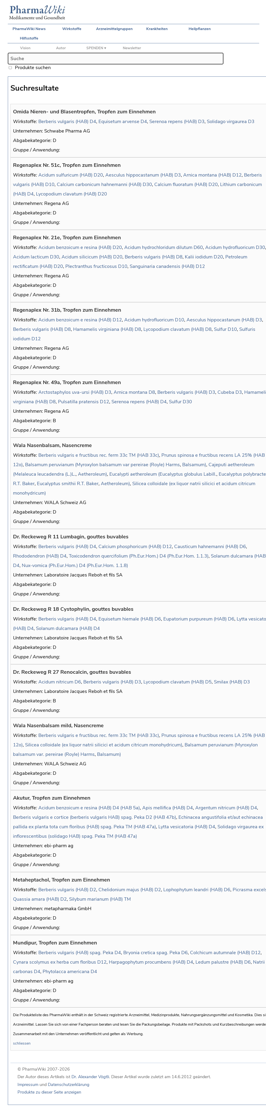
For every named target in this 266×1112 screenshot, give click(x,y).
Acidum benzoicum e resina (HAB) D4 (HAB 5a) (89, 808)
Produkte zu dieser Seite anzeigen (49, 1092)
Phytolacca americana (66, 971)
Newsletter (132, 48)
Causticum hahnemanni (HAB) (206, 546)
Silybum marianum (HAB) (96, 899)
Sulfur (220, 329)
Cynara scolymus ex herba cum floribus (54, 962)
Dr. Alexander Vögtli (90, 1077)
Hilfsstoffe (29, 38)
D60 (198, 247)
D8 (179, 257)
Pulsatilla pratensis (78, 402)
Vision (25, 48)
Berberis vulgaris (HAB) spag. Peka (75, 952)
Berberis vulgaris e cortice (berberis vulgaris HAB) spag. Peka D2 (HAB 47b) (94, 817)
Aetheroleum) (92, 474)
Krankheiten (157, 28)
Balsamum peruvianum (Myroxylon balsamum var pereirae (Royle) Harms (102, 464)
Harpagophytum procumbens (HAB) (147, 962)
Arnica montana (130, 392)
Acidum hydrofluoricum (230, 247)
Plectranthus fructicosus (91, 266)
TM (127, 899)
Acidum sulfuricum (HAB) (65, 175)
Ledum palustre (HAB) (219, 962)
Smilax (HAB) (228, 682)
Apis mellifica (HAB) (163, 808)
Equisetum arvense (118, 121)
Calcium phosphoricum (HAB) (129, 546)
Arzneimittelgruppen (114, 28)
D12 (237, 175)
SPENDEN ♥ (96, 48)
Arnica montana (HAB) (207, 175)
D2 (93, 889)
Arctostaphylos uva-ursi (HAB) (71, 392)
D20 (98, 175)
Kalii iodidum (199, 257)
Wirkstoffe (71, 28)
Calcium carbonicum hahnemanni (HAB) (99, 184)
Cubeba (225, 392)
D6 (242, 546)
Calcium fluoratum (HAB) (180, 184)
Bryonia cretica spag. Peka (151, 952)
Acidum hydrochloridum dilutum (158, 247)
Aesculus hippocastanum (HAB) (139, 175)
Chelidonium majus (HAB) (125, 889)
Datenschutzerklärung (68, 1084)
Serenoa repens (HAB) (173, 121)
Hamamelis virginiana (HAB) (103, 329)
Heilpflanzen (200, 28)
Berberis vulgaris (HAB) (63, 121)
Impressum (28, 1084)
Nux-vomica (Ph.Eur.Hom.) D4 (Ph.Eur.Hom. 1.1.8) (75, 565)
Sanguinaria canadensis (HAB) (162, 266)
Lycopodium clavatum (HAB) (66, 194)
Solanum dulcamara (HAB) (64, 628)
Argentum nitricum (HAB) (222, 808)
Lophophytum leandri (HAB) (193, 889)
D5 (208, 682)
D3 (201, 121)
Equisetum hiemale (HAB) (125, 619)
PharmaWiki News (29, 28)
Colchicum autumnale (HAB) (220, 952)
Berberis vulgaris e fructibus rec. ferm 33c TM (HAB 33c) (98, 455)
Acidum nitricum (55, 682)
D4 (93, 121)
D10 (49, 184)
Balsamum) (194, 464)
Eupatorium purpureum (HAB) (195, 619)
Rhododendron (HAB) (36, 556)
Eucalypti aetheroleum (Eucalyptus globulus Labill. (162, 474)
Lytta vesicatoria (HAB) (183, 827)
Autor (61, 48)
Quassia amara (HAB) (36, 899)
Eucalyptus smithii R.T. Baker (67, 483)
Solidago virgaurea (227, 121)
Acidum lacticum (31, 257)
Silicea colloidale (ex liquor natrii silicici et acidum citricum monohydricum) (103, 745)
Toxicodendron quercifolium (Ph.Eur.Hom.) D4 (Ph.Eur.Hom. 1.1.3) (138, 556)
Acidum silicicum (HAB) (87, 257)
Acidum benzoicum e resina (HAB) (74, 247)
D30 (147, 184)
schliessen (22, 1043)
